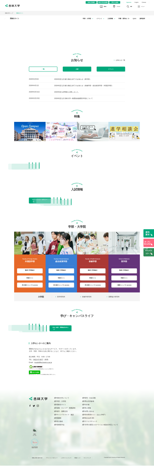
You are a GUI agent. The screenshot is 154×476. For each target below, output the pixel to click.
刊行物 (87, 415)
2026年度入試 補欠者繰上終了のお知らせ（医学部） (72, 79)
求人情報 (88, 418)
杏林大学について (63, 408)
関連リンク (77, 468)
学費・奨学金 (122, 18)
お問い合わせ (89, 421)
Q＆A (134, 18)
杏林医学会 (60, 435)
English (136, 2)
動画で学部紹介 (30, 276)
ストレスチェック (91, 432)
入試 (77, 69)
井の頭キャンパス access (30, 290)
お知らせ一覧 (120, 60)
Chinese (144, 2)
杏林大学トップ (9, 13)
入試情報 (110, 18)
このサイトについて (66, 468)
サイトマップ (87, 468)
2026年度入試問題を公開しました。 (67, 92)
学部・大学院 (87, 18)
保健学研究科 (87, 301)
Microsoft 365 (89, 428)
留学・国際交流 (62, 421)
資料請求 (142, 18)
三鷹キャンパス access (124, 290)
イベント (99, 18)
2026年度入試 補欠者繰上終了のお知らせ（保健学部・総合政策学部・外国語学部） (83, 85)
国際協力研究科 (114, 301)
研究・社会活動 (90, 408)
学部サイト (29, 283)
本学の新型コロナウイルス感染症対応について (101, 435)
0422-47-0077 (38, 370)
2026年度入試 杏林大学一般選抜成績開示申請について (73, 98)
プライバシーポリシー (52, 468)
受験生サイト (14, 18)
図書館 (59, 428)
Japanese (128, 2)
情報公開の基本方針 (37, 468)
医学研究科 (61, 301)
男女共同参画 (89, 411)
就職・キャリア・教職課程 (66, 418)
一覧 (43, 69)
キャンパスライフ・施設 (65, 425)
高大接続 (60, 432)
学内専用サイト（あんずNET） (96, 425)
